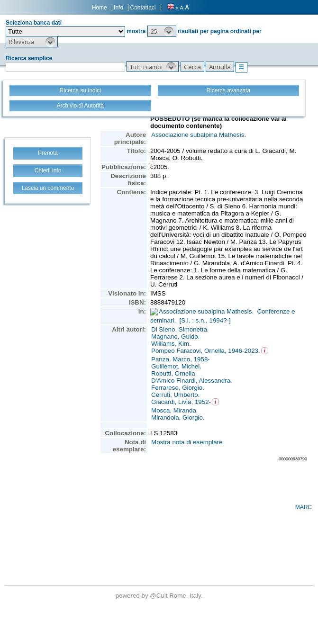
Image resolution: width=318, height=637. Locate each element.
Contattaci (142, 7)
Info (118, 7)
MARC (303, 507)
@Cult (159, 595)
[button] (161, 31)
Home (99, 7)
